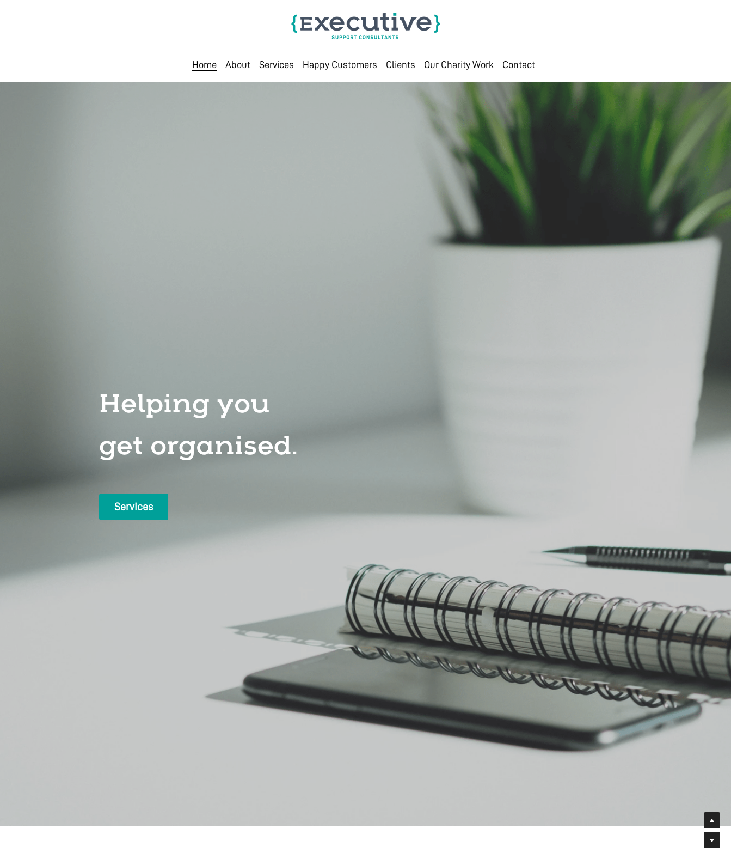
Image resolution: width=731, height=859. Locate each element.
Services (133, 506)
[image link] (365, 24)
